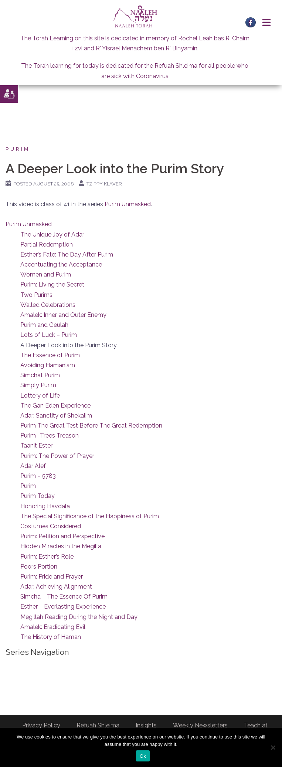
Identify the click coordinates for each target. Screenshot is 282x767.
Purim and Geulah (44, 324)
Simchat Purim (40, 375)
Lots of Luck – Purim (48, 334)
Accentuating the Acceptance (61, 264)
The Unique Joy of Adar (52, 234)
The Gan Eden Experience (55, 405)
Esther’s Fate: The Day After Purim (66, 254)
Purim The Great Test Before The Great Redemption (91, 425)
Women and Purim (45, 274)
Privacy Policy (41, 725)
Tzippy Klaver (104, 184)
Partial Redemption (46, 244)
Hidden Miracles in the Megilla (60, 546)
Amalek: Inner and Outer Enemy (63, 314)
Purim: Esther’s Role (47, 556)
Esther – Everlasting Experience (63, 606)
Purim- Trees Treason (49, 435)
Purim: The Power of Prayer (57, 455)
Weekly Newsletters (200, 725)
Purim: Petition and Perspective (62, 536)
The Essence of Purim (50, 355)
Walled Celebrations (47, 304)
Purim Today (37, 495)
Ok (143, 756)
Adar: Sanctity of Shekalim (56, 415)
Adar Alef (33, 465)
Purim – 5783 (38, 475)
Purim (18, 149)
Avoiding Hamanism (47, 365)
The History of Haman (50, 636)
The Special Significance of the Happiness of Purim (89, 516)
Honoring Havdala (45, 506)
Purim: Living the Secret (52, 284)
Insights (146, 725)
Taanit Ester (36, 445)
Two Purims (36, 294)
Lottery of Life (40, 395)
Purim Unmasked (128, 204)
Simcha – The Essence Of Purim (64, 596)
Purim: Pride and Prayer (51, 576)
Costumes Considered (50, 526)
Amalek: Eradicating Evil (52, 626)
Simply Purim (38, 385)
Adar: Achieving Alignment (56, 586)
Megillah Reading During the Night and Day (78, 616)
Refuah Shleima (98, 725)
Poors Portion (38, 566)
